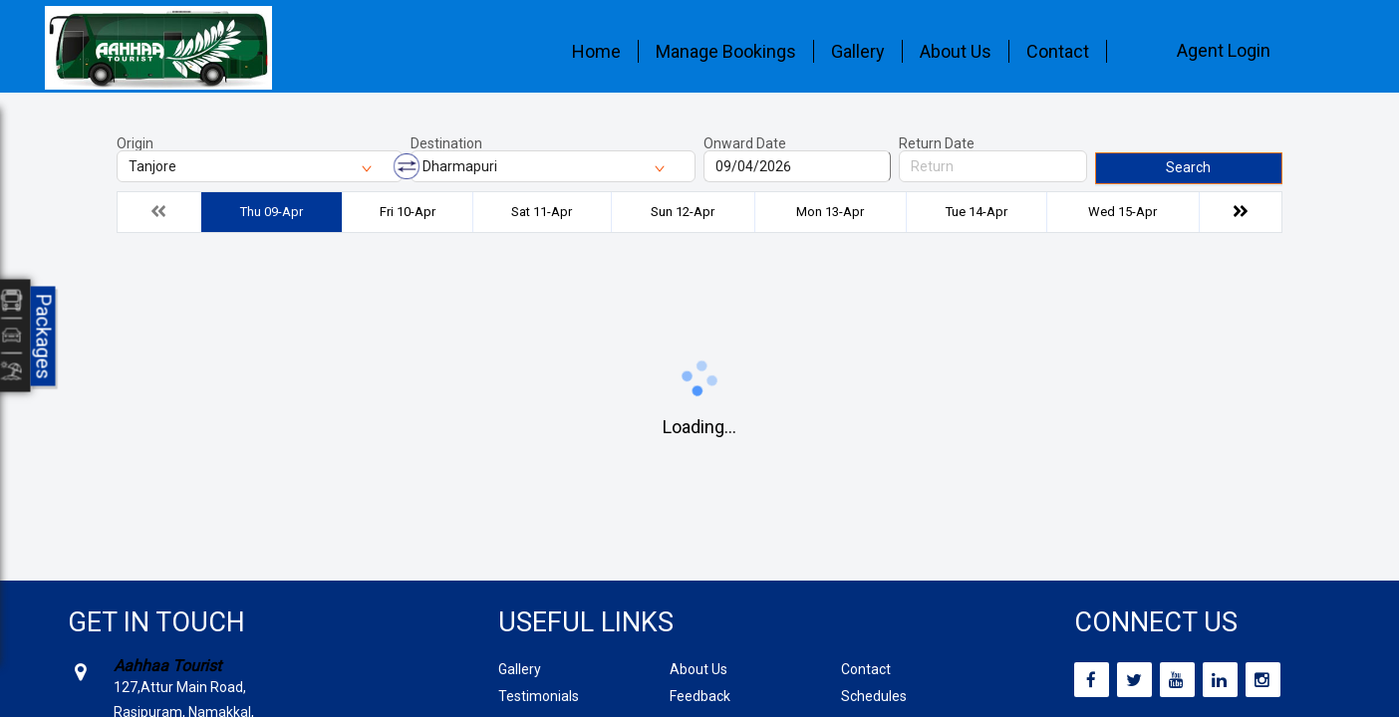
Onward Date (744, 143)
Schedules (874, 696)
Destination (446, 143)
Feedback (700, 696)
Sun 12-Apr (682, 211)
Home (596, 51)
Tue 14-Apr (976, 211)
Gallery (858, 51)
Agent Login (1223, 50)
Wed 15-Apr (1122, 211)
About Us (955, 51)
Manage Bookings (726, 51)
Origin (135, 143)
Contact (1057, 51)
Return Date (937, 143)
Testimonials (538, 696)
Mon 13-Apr (830, 211)
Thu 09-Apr (271, 211)
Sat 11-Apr (541, 211)
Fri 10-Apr (407, 211)
